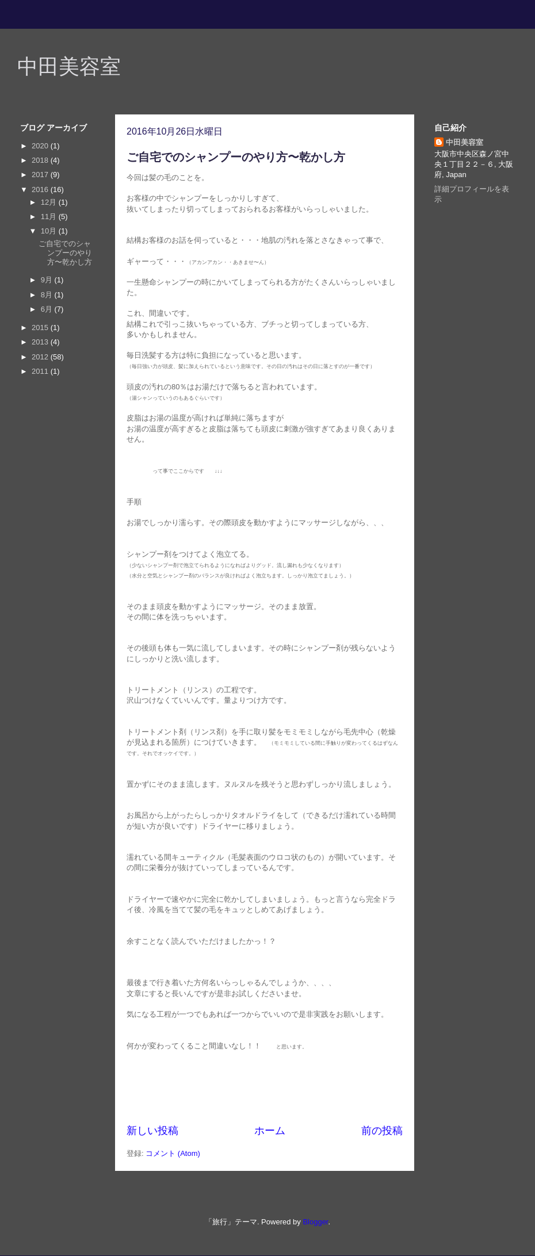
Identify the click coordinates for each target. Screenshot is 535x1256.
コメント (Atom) (173, 1153)
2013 (41, 342)
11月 (50, 216)
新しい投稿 (152, 1130)
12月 (50, 202)
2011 (41, 371)
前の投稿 (382, 1130)
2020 (41, 145)
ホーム (269, 1130)
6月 (48, 309)
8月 (48, 294)
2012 (41, 357)
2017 (41, 174)
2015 (41, 327)
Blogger (315, 1221)
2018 (41, 160)
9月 (48, 279)
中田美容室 (69, 66)
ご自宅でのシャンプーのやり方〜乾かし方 (236, 157)
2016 (41, 189)
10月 (50, 231)
